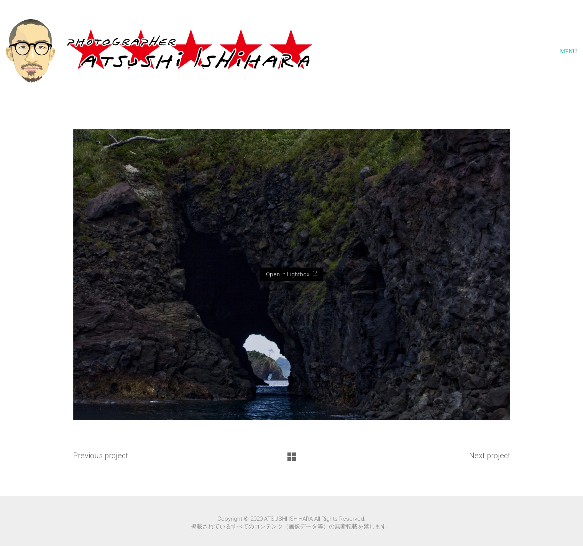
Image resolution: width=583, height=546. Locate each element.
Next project (489, 455)
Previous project (100, 455)
